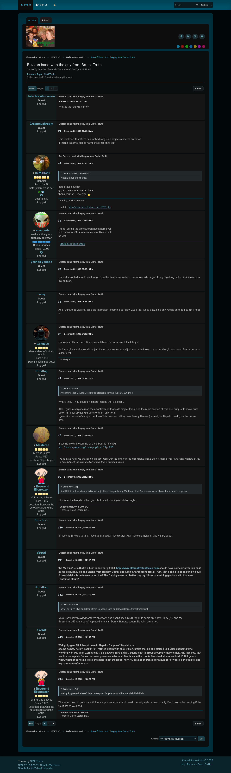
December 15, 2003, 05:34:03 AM (80, 595)
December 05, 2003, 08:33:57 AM (72, 101)
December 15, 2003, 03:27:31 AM (80, 560)
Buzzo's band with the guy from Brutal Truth (81, 96)
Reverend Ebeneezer (41, 488)
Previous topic (34, 74)
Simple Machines (50, 765)
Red (182, 46)
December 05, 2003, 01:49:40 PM (78, 221)
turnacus (43, 344)
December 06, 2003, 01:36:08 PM (78, 334)
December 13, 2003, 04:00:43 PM (80, 528)
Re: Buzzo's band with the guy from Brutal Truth (83, 156)
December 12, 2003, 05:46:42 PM (78, 477)
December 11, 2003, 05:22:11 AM (78, 378)
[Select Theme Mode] (55, 5)
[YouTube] (202, 36)
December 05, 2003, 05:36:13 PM (78, 269)
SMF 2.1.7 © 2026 (28, 765)
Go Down (32, 88)
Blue (190, 46)
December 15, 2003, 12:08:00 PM (80, 679)
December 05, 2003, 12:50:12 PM (78, 163)
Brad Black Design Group (72, 244)
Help (183, 764)
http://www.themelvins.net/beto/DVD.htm (90, 207)
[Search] (197, 5)
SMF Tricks (36, 761)
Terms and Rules (195, 764)
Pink (203, 46)
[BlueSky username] (188, 36)
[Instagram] (195, 36)
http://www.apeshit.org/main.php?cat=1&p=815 (85, 447)
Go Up (31, 723)
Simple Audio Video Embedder (35, 768)
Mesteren (42, 445)
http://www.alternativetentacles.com (137, 568)
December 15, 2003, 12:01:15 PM (80, 637)
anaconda (43, 230)
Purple (199, 46)
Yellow (195, 46)
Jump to (154, 739)
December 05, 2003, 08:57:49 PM (78, 301)
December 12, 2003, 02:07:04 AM (78, 435)
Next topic (49, 74)
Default (178, 46)
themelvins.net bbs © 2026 (197, 760)
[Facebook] (181, 36)
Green (186, 46)
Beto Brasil (42, 173)
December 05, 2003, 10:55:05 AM (78, 131)
